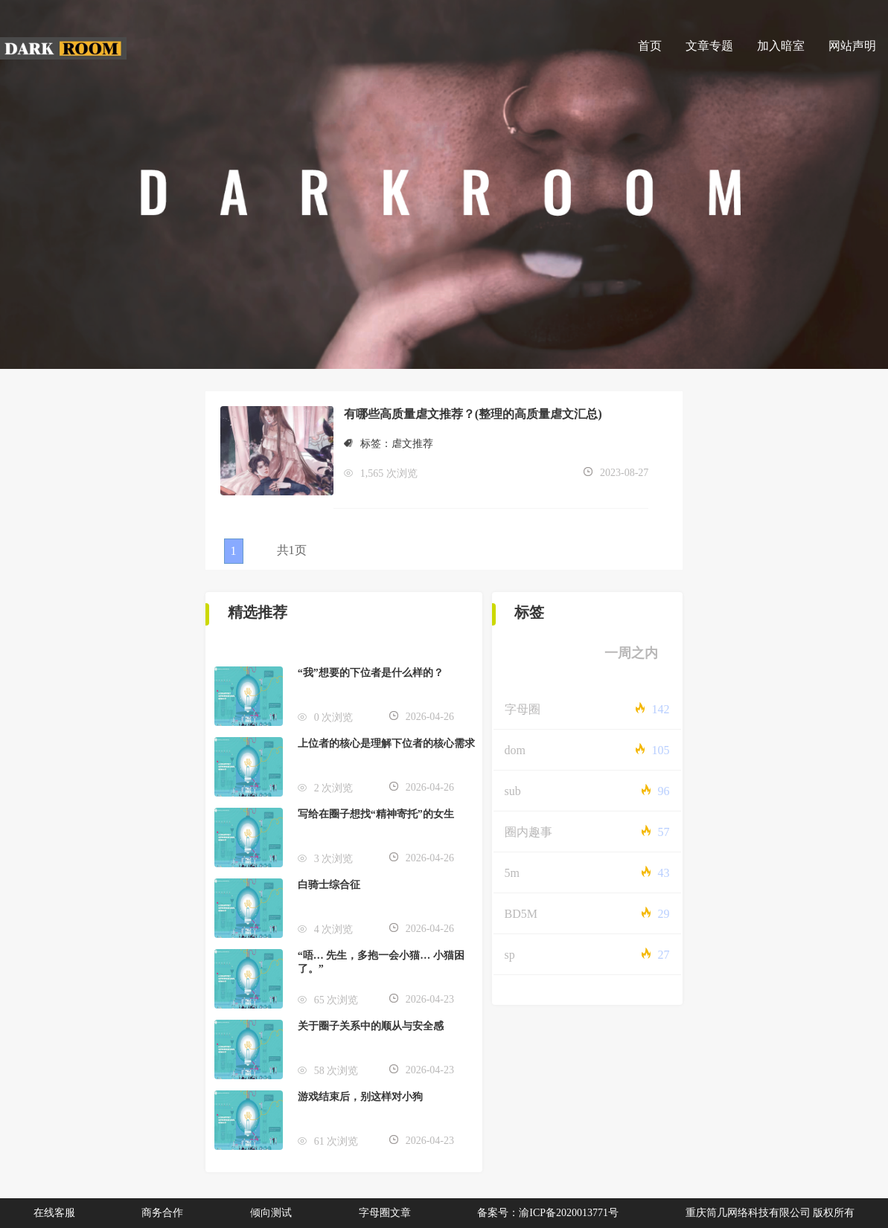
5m (512, 873)
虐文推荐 (412, 443)
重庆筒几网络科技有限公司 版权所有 (770, 1212)
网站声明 (852, 45)
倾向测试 (271, 1212)
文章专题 (709, 45)
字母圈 (522, 709)
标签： (368, 443)
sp (510, 954)
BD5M (521, 913)
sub (513, 791)
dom (515, 750)
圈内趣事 (528, 832)
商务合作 (162, 1212)
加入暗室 (781, 45)
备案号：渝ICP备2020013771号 (548, 1212)
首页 (650, 45)
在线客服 (54, 1212)
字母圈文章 (385, 1212)
